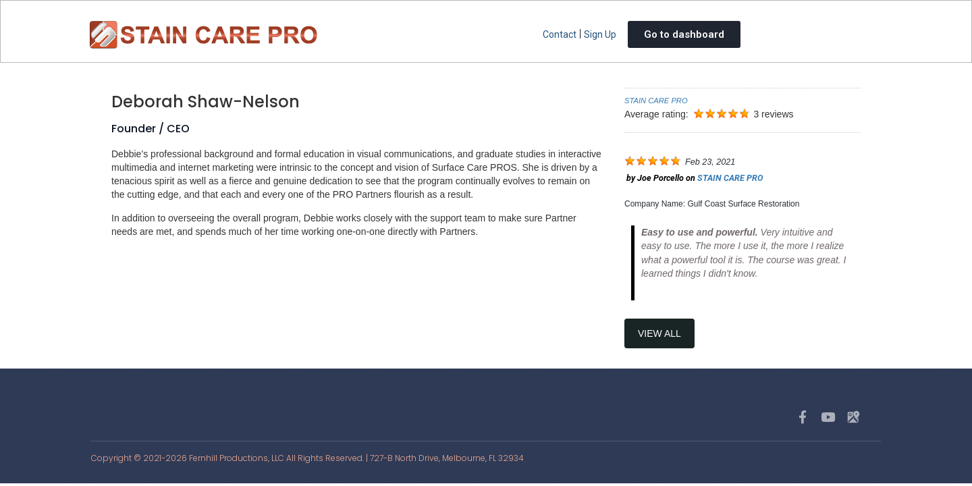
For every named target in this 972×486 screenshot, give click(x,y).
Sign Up (600, 34)
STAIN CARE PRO (656, 101)
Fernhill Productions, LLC (236, 458)
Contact (559, 34)
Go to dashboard (684, 34)
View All (659, 333)
